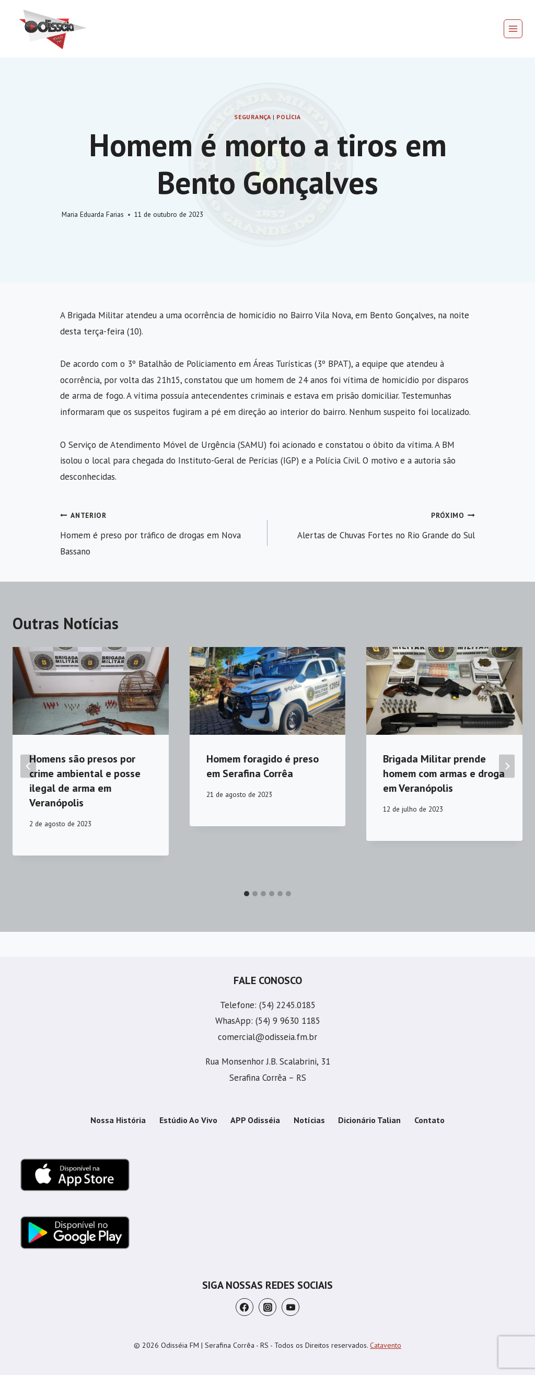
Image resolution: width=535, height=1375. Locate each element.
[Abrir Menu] (513, 28)
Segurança (252, 117)
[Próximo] (507, 766)
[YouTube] (290, 1307)
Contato (429, 1120)
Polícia (288, 117)
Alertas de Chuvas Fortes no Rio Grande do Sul (375, 524)
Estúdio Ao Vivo (188, 1120)
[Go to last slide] (28, 766)
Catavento (385, 1345)
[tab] (246, 893)
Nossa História (118, 1120)
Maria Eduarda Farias (93, 214)
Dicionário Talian (369, 1120)
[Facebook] (244, 1307)
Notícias (309, 1120)
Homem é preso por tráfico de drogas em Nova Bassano (159, 532)
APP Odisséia (255, 1120)
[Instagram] (267, 1307)
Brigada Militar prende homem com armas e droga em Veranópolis (444, 773)
